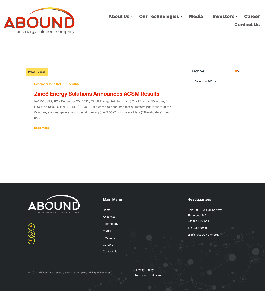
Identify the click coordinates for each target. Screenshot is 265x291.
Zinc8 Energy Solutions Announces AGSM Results (97, 93)
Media (197, 16)
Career (252, 16)
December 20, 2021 (47, 84)
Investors (225, 16)
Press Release (36, 71)
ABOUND (75, 84)
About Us (120, 16)
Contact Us (247, 24)
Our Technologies (160, 16)
